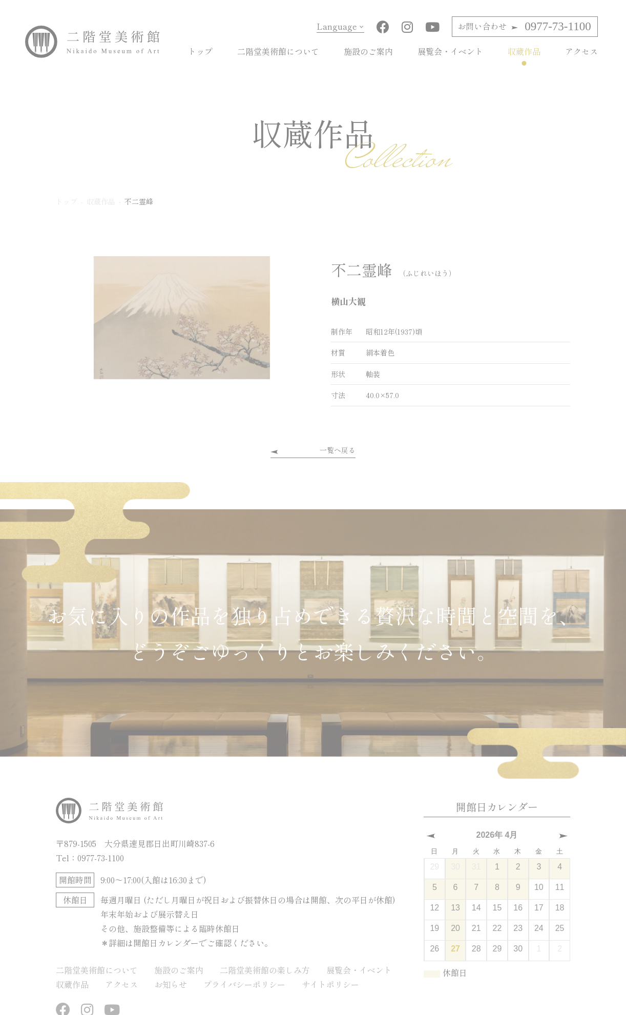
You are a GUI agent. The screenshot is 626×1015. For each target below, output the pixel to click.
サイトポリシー (330, 984)
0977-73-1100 (524, 26)
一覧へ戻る (338, 450)
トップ (200, 51)
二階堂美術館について (278, 51)
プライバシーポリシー (244, 984)
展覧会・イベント (450, 51)
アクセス (581, 51)
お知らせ (170, 984)
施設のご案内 (368, 51)
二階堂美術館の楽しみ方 (265, 970)
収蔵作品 (524, 51)
